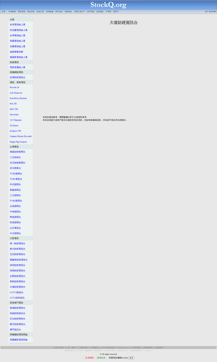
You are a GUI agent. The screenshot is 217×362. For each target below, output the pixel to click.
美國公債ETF (79, 12)
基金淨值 (30, 12)
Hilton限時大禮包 (109, 350)
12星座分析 (83, 348)
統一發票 (71, 348)
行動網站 (94, 348)
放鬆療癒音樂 (16, 52)
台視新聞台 (15, 206)
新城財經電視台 (17, 308)
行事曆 (108, 12)
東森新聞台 (15, 190)
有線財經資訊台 (17, 313)
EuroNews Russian (18, 98)
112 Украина (15, 120)
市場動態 (12, 12)
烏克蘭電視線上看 (19, 30)
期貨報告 (68, 12)
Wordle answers (124, 348)
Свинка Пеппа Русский (21, 136)
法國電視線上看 (17, 46)
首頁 (3, 12)
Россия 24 (14, 87)
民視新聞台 (15, 222)
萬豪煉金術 (89, 350)
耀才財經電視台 (17, 324)
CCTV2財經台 (17, 292)
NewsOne (14, 114)
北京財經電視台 (17, 254)
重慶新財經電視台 (19, 260)
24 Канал (14, 125)
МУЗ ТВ (14, 109)
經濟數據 (49, 12)
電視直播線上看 (17, 67)
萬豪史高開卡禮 (70, 350)
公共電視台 (15, 228)
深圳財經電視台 (17, 265)
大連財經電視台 (17, 287)
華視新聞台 (15, 217)
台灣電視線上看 (17, 35)
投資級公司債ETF (122, 350)
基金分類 (40, 12)
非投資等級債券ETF (136, 350)
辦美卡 (116, 12)
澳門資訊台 (15, 329)
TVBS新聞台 (16, 173)
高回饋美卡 (98, 350)
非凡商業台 (15, 168)
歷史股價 (21, 12)
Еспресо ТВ (15, 131)
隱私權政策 (148, 348)
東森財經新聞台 (17, 152)
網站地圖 (136, 348)
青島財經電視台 (17, 281)
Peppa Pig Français (18, 142)
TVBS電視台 (16, 179)
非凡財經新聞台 (17, 163)
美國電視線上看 (17, 41)
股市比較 (59, 12)
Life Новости (16, 93)
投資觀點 (100, 12)
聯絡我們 (159, 348)
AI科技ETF (148, 350)
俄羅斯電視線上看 (19, 57)
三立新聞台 (15, 195)
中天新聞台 (15, 233)
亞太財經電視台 (17, 318)
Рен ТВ (13, 103)
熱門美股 (90, 12)
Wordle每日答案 (108, 348)
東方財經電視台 (17, 249)
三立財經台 (15, 157)
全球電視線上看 (17, 24)
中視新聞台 (15, 211)
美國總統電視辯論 (19, 339)
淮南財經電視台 (17, 270)
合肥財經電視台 (17, 276)
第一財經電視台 (17, 243)
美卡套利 (80, 350)
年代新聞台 (15, 184)
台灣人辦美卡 (59, 348)
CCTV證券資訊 (17, 298)
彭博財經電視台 (17, 77)
